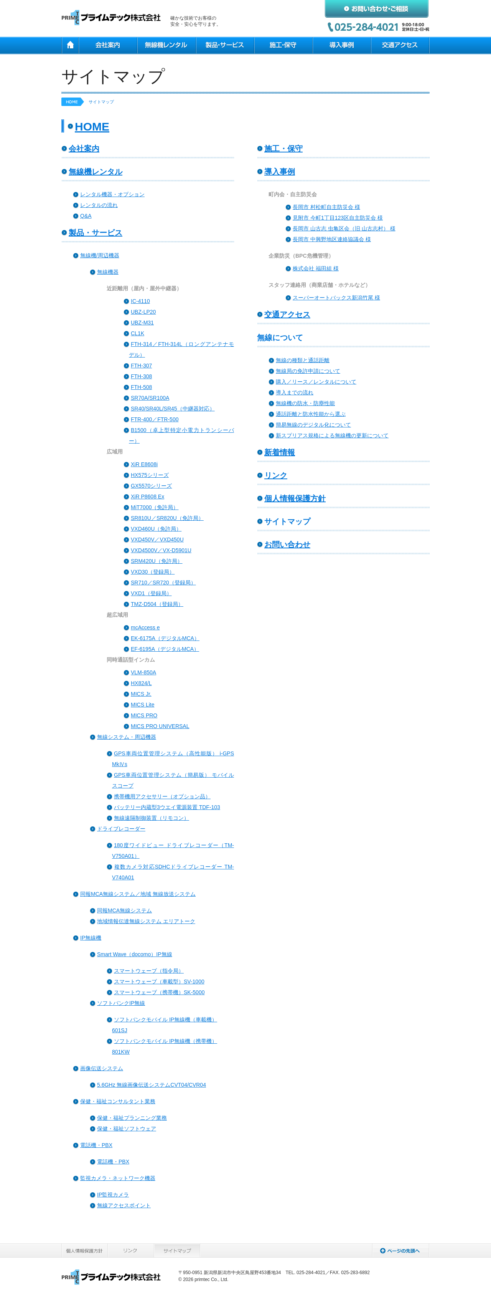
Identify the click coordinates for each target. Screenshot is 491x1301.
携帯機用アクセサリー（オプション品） (162, 796)
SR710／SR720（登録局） (163, 582)
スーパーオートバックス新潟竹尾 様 (336, 298)
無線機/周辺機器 (99, 255)
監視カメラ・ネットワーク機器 (117, 1178)
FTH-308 (141, 376)
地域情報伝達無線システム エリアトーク (146, 921)
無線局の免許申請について (308, 371)
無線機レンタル (166, 45)
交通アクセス (400, 45)
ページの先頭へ (401, 1250)
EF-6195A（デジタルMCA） (165, 649)
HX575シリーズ (150, 475)
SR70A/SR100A (150, 398)
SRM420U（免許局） (157, 561)
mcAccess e (145, 627)
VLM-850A (143, 672)
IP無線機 (90, 938)
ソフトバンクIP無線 (121, 1003)
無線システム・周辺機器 (126, 737)
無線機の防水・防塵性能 (305, 403)
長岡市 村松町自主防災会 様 (326, 207)
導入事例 (341, 45)
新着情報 (279, 452)
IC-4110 (140, 301)
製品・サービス (225, 45)
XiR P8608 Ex (147, 496)
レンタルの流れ (99, 205)
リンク (275, 475)
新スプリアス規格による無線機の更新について (332, 435)
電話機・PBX (96, 1145)
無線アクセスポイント (124, 1205)
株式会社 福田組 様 (316, 268)
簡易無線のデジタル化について (313, 425)
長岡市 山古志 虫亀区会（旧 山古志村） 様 (344, 228)
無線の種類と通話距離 (303, 360)
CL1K (137, 333)
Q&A (86, 216)
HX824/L (141, 683)
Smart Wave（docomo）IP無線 (134, 954)
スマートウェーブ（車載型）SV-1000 (159, 981)
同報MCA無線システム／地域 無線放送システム (138, 894)
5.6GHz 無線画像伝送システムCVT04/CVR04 (151, 1085)
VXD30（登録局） (153, 572)
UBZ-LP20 (143, 312)
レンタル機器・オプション (112, 194)
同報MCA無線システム (124, 910)
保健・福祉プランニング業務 (132, 1118)
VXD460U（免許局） (156, 529)
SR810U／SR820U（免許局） (167, 518)
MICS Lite (142, 705)
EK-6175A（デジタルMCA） (165, 638)
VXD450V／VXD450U (157, 539)
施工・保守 (283, 45)
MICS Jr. (141, 694)
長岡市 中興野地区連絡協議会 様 (332, 239)
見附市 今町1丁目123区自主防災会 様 (338, 218)
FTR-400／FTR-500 (154, 419)
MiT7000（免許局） (154, 507)
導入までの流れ (294, 392)
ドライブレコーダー (121, 829)
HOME (69, 45)
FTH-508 (141, 387)
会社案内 (107, 45)
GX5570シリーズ (151, 486)
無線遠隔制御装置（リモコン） (151, 818)
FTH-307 (141, 365)
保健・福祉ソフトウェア (126, 1129)
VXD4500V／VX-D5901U (161, 550)
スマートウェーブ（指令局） (149, 971)
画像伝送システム (101, 1068)
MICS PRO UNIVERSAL (160, 726)
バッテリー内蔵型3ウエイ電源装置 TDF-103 (167, 807)
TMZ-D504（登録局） (157, 604)
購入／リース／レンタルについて (316, 382)
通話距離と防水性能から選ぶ (311, 414)
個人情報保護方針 (295, 498)
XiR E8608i (144, 464)
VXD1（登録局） (151, 593)
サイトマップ (177, 1250)
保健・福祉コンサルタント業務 (117, 1101)
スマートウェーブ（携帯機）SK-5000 (159, 992)
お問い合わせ (287, 544)
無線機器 (108, 272)
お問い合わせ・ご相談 (376, 9)
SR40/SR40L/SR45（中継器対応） (173, 409)
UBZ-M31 (142, 322)
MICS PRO (144, 715)
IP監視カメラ (113, 1195)
